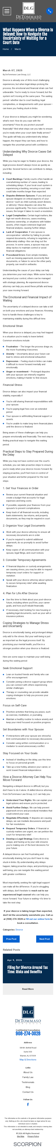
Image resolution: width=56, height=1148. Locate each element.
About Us (27, 1072)
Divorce (19, 929)
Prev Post (11, 939)
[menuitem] (20, 1136)
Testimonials (28, 1082)
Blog (28, 1087)
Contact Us (28, 1092)
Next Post (44, 939)
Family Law (27, 1077)
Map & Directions (28, 1059)
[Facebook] (27, 1104)
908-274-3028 (28, 1033)
